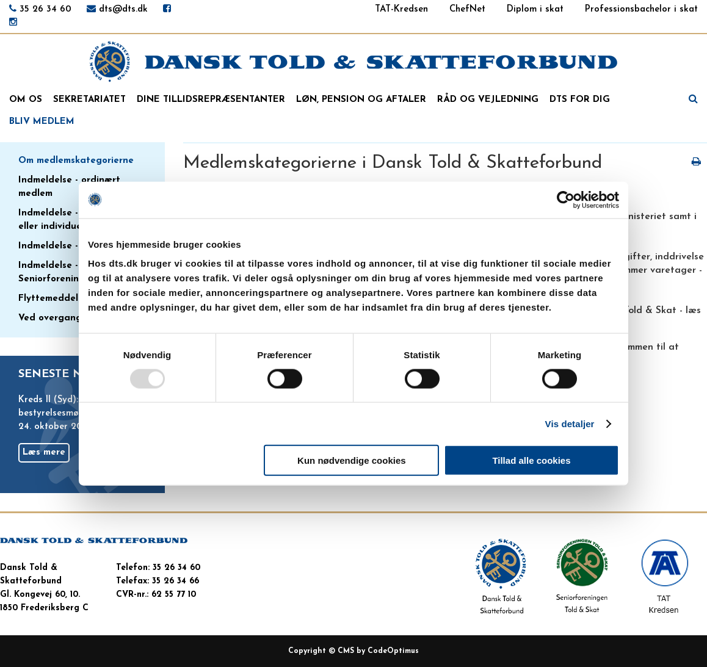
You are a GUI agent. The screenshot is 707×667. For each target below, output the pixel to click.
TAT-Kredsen (401, 9)
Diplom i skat (535, 9)
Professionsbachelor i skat (641, 9)
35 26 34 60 (45, 9)
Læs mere (44, 452)
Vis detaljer (570, 423)
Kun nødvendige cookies (351, 460)
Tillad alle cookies (531, 460)
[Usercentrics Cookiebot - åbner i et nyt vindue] (565, 199)
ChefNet (467, 9)
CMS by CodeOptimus (378, 651)
